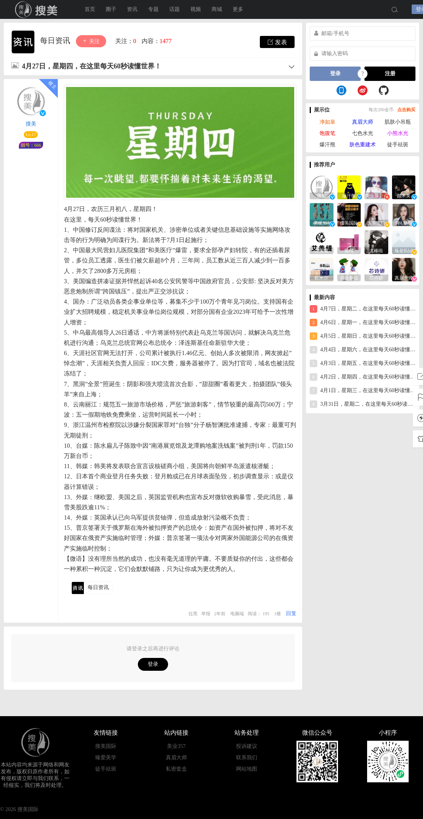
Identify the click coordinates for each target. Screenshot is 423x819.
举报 (205, 613)
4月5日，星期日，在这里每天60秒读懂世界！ (362, 336)
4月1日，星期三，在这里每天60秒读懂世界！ (362, 390)
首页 (90, 9)
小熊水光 (397, 133)
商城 (217, 9)
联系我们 (246, 757)
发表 (277, 42)
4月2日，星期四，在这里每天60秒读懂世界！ (362, 377)
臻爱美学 (105, 757)
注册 (390, 73)
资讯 (132, 9)
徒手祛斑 (397, 144)
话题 (174, 9)
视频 (195, 9)
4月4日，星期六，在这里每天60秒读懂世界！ (362, 350)
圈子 (111, 9)
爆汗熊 (327, 144)
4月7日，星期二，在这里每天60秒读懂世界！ (362, 309)
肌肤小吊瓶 (397, 122)
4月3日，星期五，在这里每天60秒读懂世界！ (362, 363)
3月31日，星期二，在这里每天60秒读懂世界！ (362, 404)
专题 (153, 9)
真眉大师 (362, 122)
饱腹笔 (327, 133)
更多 (238, 9)
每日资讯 (56, 40)
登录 (153, 664)
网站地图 (246, 769)
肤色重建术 (362, 144)
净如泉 (327, 122)
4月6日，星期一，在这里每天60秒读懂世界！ (362, 322)
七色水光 (362, 133)
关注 (91, 41)
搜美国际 (38, 9)
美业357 (176, 746)
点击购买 (406, 109)
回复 (291, 613)
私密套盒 (176, 769)
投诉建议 (246, 746)
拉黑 (193, 613)
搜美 (31, 124)
